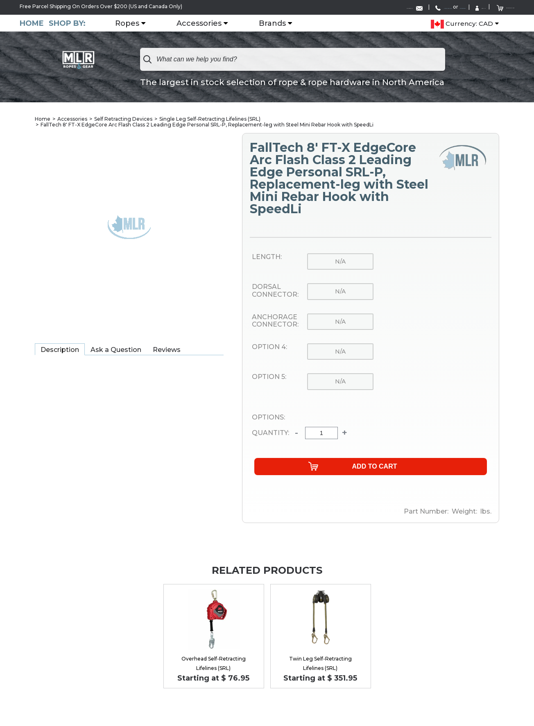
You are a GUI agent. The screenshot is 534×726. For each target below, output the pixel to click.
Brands (283, 22)
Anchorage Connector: (275, 320)
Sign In (447, 7)
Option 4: (269, 346)
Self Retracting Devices (123, 118)
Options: (268, 417)
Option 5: (269, 377)
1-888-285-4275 (356, 7)
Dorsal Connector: (275, 290)
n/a (340, 261)
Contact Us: (299, 7)
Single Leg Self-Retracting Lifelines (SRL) (209, 118)
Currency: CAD (462, 22)
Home (32, 22)
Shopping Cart (492, 6)
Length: (267, 256)
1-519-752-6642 (407, 7)
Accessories (210, 22)
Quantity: (270, 433)
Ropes (139, 22)
